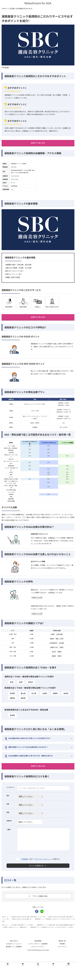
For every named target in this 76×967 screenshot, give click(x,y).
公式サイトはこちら (38, 143)
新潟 (11, 688)
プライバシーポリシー (42, 873)
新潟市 (30, 688)
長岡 (20, 688)
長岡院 (7, 67)
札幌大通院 (59, 641)
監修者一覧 (62, 955)
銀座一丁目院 (59, 645)
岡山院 (54, 658)
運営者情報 (38, 955)
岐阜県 (66, 700)
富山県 (23, 700)
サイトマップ (62, 961)
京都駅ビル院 (54, 654)
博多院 (59, 662)
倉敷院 (59, 658)
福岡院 (54, 662)
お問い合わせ (14, 955)
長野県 (55, 700)
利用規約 (25, 873)
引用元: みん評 (37, 604)
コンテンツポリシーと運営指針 (38, 958)
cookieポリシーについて (13, 958)
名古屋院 (61, 649)
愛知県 (23, 705)
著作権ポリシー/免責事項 (14, 961)
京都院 (61, 654)
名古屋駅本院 (53, 649)
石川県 (33, 700)
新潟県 (12, 700)
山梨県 (44, 700)
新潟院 (12, 722)
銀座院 (52, 645)
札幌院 (53, 641)
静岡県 (12, 705)
